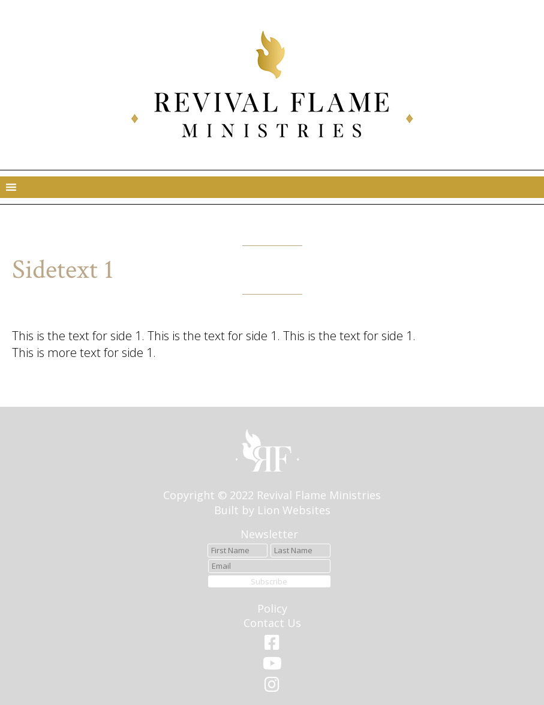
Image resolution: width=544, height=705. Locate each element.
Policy (272, 608)
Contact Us (272, 623)
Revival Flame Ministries (319, 495)
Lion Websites (293, 510)
